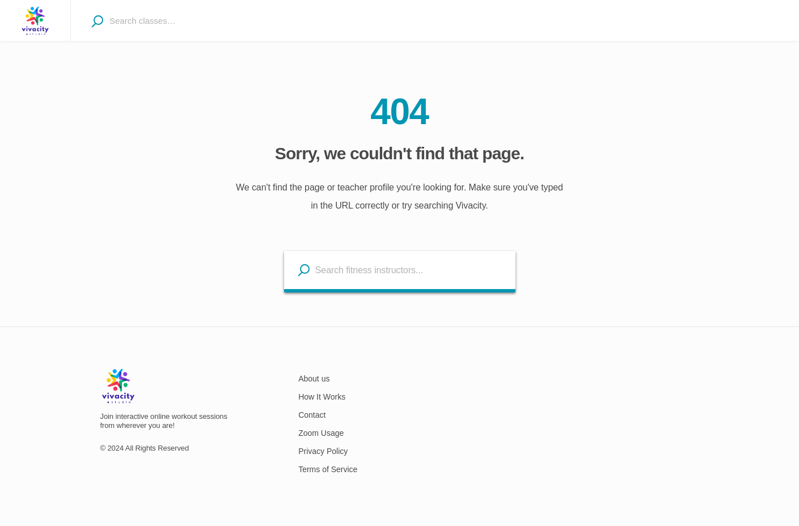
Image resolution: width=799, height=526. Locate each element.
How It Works (321, 396)
